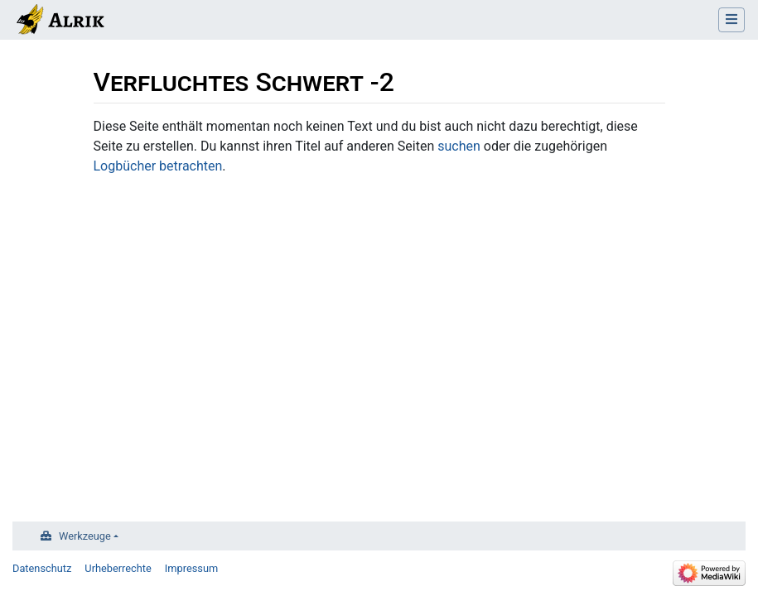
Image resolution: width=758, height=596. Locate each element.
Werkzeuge (85, 536)
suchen (458, 146)
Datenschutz (41, 568)
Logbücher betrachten (158, 166)
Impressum (191, 568)
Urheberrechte (118, 568)
